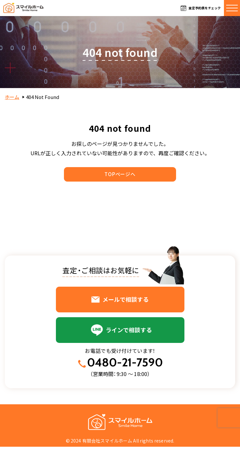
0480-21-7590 (125, 362)
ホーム (12, 97)
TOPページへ (119, 174)
